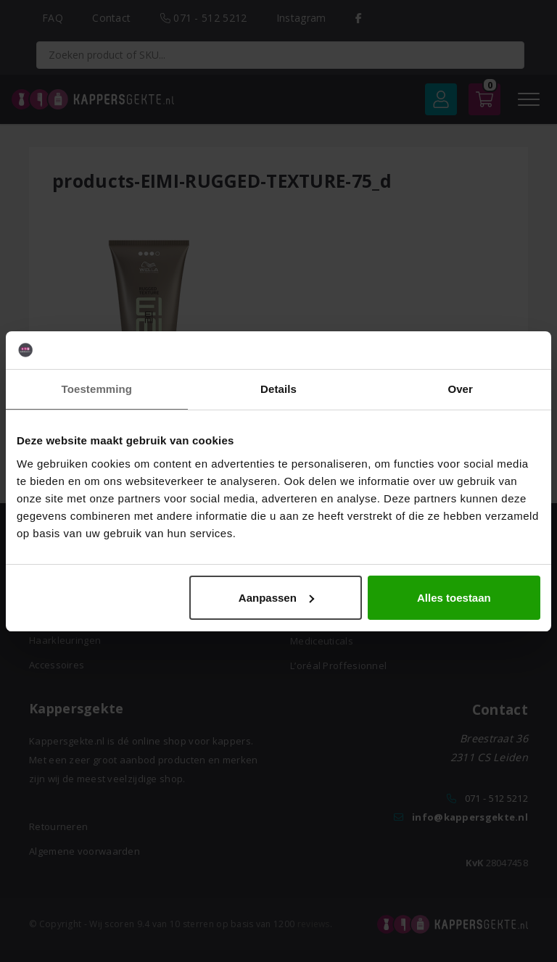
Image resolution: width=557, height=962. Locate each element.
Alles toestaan (454, 598)
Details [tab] (278, 389)
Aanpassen (276, 598)
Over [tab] (460, 389)
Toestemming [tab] (97, 389)
